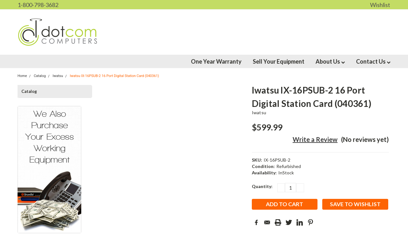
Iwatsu (259, 112)
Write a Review (315, 139)
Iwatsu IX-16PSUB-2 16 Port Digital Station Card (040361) (114, 76)
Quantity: (262, 186)
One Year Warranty (216, 61)
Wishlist (380, 4)
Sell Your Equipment (278, 61)
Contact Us (373, 61)
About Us (330, 61)
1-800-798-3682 (38, 4)
